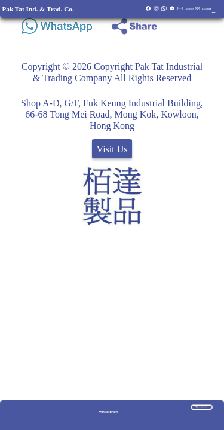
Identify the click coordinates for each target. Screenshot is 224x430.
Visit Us (112, 149)
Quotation (189, 9)
